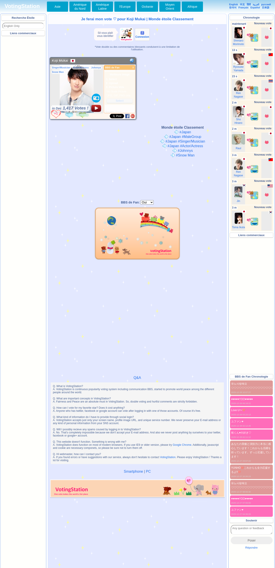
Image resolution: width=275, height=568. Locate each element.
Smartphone (133, 471)
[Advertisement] (23, 103)
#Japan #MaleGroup (182, 137)
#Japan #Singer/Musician (182, 141)
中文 (242, 4)
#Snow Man (183, 155)
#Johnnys (182, 150)
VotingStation (22, 6)
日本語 (265, 7)
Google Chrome (182, 444)
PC (148, 471)
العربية (256, 4)
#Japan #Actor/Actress (182, 146)
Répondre (251, 547)
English (233, 4)
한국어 (232, 7)
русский (266, 4)
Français (243, 7)
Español (255, 7)
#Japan (182, 132)
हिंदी (249, 4)
